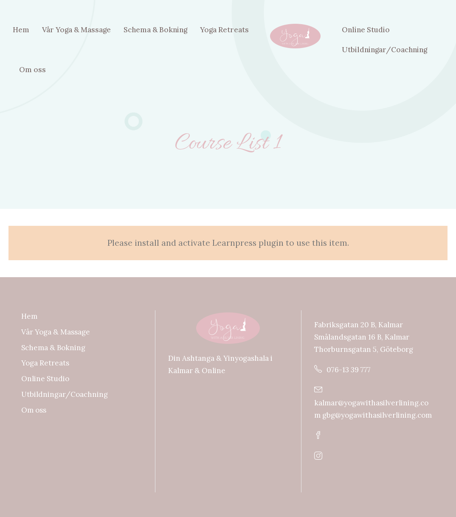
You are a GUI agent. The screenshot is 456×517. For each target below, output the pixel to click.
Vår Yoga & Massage (76, 29)
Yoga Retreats (224, 29)
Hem (21, 29)
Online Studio (366, 29)
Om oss (32, 69)
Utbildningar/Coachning (384, 49)
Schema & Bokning (155, 29)
